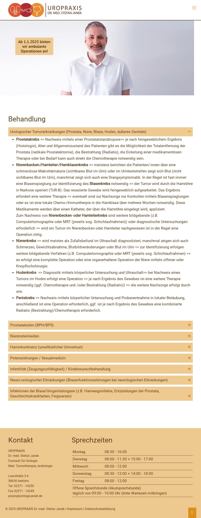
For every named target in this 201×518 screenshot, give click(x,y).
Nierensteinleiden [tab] (24, 336)
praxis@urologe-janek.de (25, 496)
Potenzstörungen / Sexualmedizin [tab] (38, 358)
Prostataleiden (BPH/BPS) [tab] (32, 325)
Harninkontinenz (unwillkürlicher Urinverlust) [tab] (46, 347)
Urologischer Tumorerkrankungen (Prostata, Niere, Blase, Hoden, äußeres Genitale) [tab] (78, 131)
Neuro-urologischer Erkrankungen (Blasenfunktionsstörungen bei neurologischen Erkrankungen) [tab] (89, 380)
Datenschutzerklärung (100, 509)
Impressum (74, 509)
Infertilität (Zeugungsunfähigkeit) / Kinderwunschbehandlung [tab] (60, 369)
